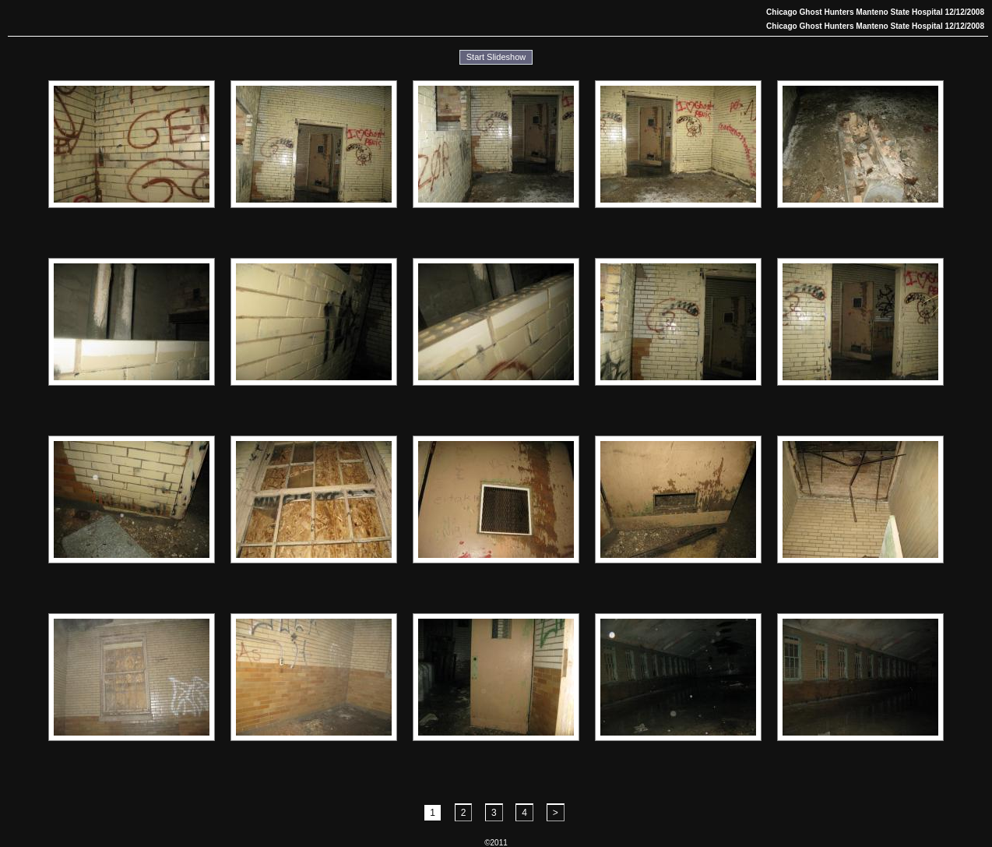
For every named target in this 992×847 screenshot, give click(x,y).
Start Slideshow (496, 57)
